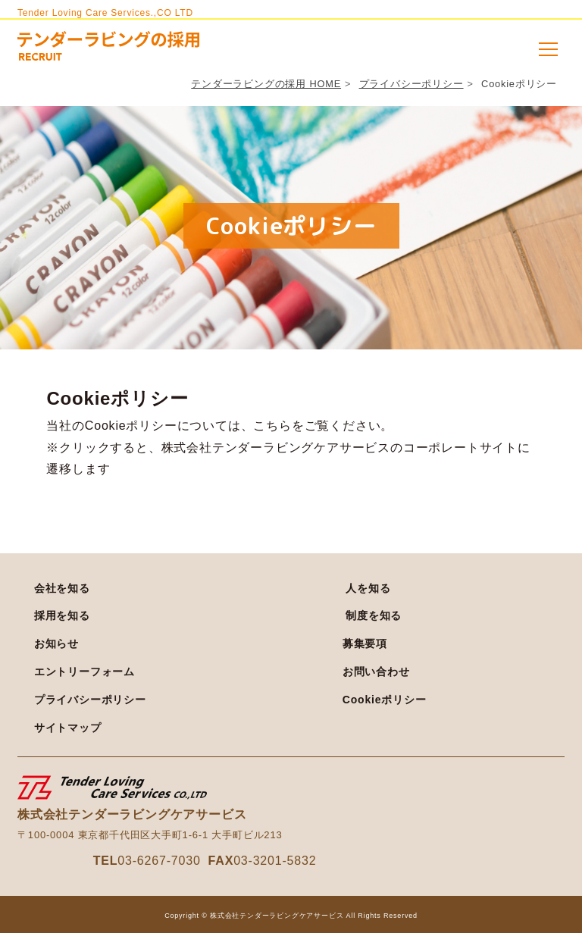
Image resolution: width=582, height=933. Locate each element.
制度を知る (374, 615)
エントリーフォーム (84, 671)
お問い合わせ (376, 671)
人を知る (368, 588)
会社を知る (62, 588)
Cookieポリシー (385, 699)
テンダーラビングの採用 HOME (266, 83)
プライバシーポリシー (411, 83)
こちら (272, 425)
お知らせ (56, 643)
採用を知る (62, 615)
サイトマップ (68, 728)
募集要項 (365, 643)
